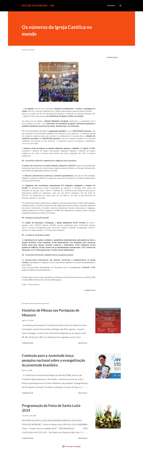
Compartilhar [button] (111, 57)
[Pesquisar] (111, 5)
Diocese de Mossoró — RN (37, 5)
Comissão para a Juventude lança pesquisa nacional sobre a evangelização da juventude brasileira (53, 360)
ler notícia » (83, 343)
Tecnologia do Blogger (71, 446)
